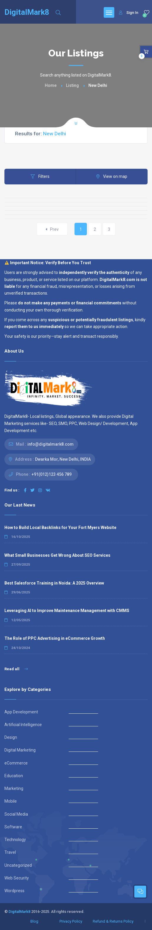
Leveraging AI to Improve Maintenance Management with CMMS (66, 610)
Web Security (16, 878)
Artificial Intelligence (23, 724)
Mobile (10, 801)
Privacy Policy (71, 921)
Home (51, 85)
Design (10, 737)
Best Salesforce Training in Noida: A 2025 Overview (54, 583)
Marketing (13, 788)
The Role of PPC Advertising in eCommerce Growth (54, 638)
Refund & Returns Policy (113, 921)
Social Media (16, 814)
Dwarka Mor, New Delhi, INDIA (63, 459)
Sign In (128, 12)
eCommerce (16, 763)
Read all (16, 669)
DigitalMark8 (19, 911)
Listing (72, 85)
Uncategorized (18, 865)
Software (13, 826)
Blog (34, 921)
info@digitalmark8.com (50, 444)
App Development (21, 712)
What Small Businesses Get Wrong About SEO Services (57, 555)
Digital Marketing (20, 750)
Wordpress (14, 890)
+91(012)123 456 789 (52, 474)
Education (13, 775)
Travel (10, 852)
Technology (15, 839)
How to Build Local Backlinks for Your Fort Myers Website (60, 527)
